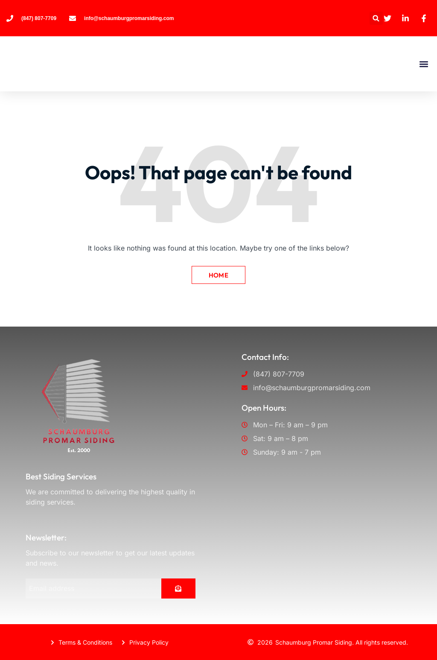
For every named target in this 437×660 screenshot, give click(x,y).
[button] (376, 18)
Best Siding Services (61, 476)
